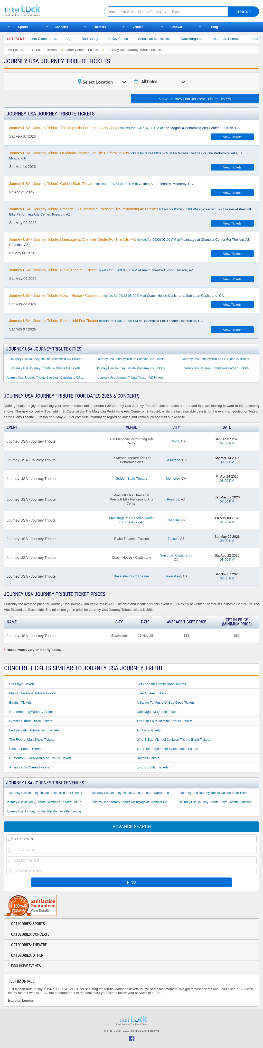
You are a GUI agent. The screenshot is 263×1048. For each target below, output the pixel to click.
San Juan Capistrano (175, 555)
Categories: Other (27, 955)
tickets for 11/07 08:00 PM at (106, 321)
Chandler (173, 520)
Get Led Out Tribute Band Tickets (161, 684)
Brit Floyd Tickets (22, 684)
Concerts (61, 27)
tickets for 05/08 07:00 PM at (130, 242)
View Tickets (232, 137)
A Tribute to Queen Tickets (29, 767)
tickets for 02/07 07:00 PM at (124, 128)
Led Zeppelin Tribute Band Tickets (34, 730)
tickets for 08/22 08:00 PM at (116, 295)
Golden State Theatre (131, 478)
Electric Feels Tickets (25, 749)
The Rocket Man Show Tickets (31, 739)
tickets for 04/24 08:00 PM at (101, 184)
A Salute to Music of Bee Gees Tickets (166, 702)
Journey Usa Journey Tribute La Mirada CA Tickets (45, 368)
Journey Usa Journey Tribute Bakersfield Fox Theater (46, 793)
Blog (214, 27)
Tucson (173, 539)
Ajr (74, 39)
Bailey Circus (123, 39)
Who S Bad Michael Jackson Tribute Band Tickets (173, 739)
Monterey (173, 478)
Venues (138, 27)
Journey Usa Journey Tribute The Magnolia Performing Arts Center (47, 811)
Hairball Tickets (148, 758)
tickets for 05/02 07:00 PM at (130, 211)
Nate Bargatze (196, 39)
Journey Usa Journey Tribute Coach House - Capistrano (130, 793)
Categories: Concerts (30, 934)
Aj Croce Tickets (149, 730)
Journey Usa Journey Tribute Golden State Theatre (215, 793)
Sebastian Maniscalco (159, 39)
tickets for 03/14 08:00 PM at (125, 155)
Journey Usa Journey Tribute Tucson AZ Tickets (130, 377)
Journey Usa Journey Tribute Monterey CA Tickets (130, 368)
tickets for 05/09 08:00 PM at (101, 270)
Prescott (173, 499)
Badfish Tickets (20, 702)
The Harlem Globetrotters (43, 39)
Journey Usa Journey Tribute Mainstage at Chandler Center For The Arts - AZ (132, 802)
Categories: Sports (28, 923)
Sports (23, 27)
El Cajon (172, 441)
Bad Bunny (95, 39)
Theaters (99, 27)
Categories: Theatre (29, 945)
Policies (153, 1031)
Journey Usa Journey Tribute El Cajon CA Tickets (215, 359)
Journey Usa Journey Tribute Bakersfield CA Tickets (45, 359)
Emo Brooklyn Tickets (153, 767)
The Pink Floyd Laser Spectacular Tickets (167, 749)
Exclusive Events (26, 966)
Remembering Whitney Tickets (31, 712)
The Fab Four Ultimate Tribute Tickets (164, 721)
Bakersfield (173, 576)
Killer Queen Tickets (151, 693)
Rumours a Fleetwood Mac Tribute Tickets (40, 758)
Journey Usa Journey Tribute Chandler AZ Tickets (130, 359)
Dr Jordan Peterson (232, 39)
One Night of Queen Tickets (158, 712)
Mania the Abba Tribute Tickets (32, 693)
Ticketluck (48, 11)
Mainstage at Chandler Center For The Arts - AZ (131, 520)
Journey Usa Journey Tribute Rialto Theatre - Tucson (215, 802)
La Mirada (172, 460)
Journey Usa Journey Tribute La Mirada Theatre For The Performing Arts (47, 802)
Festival (176, 27)
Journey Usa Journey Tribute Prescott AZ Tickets (215, 368)
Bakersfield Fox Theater (131, 576)
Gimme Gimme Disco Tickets (30, 721)
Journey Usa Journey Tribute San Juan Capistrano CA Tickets (47, 377)
